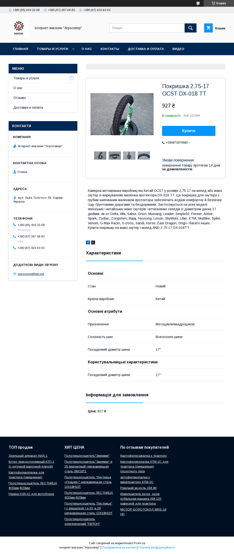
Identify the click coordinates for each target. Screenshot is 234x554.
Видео (178, 49)
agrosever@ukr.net (31, 274)
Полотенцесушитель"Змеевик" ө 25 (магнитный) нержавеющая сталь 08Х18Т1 (88, 466)
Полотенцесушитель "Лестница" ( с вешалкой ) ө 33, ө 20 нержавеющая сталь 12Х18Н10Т (88, 508)
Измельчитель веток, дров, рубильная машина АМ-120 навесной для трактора (140, 498)
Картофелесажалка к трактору (143, 455)
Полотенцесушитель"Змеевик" (87, 455)
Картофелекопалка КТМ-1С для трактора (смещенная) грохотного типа (144, 466)
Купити (189, 131)
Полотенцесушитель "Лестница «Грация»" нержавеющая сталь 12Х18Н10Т (88, 482)
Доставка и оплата (146, 49)
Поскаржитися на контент (119, 547)
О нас (86, 49)
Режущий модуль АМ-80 (138, 488)
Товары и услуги (52, 49)
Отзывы (19, 98)
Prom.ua (139, 543)
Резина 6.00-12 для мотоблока (31, 494)
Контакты (110, 49)
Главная (20, 49)
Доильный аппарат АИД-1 (28, 455)
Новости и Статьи (30, 61)
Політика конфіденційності (156, 547)
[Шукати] (191, 27)
